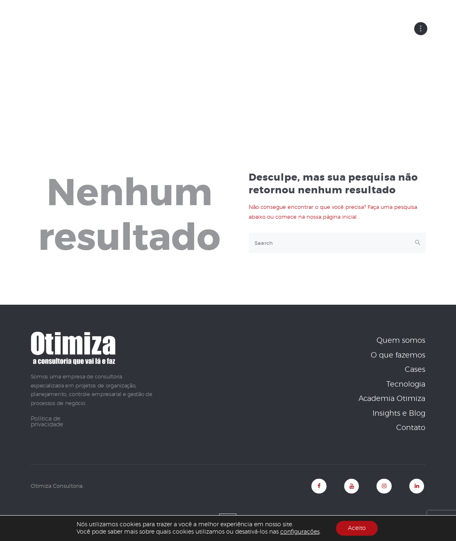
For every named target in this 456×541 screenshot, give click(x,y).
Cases (415, 369)
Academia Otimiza (391, 399)
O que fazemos (398, 355)
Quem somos (401, 340)
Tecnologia (405, 384)
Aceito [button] (357, 528)
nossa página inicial (332, 217)
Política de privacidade (47, 422)
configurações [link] (299, 532)
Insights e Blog (398, 413)
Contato (410, 428)
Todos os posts (239, 80)
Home (197, 80)
